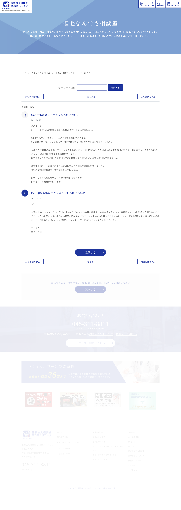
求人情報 (151, 63)
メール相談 (129, 3)
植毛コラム (133, 63)
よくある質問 (101, 63)
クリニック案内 (66, 63)
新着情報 (117, 63)
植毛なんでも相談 (162, 3)
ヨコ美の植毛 (30, 63)
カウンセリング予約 (95, 3)
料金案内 (84, 63)
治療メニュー (47, 63)
